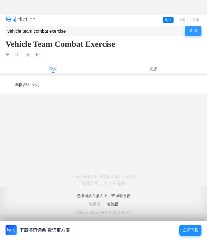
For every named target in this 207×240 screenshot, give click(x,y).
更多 (196, 20)
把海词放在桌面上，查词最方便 (103, 195)
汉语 (182, 20)
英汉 (168, 20)
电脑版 (112, 204)
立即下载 (190, 230)
